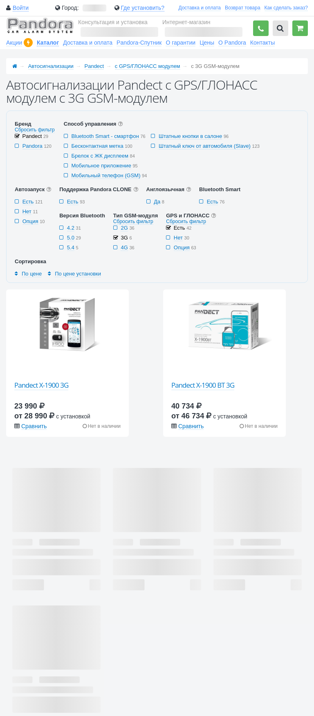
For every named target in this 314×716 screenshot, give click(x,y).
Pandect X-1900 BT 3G (202, 385)
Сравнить (34, 426)
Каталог (48, 42)
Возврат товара (242, 8)
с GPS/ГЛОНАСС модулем (147, 66)
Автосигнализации (51, 66)
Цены (207, 42)
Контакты (262, 42)
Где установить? (142, 8)
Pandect (94, 66)
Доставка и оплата (199, 8)
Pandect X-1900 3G (41, 385)
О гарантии (180, 42)
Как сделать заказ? (286, 8)
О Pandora (232, 42)
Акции (14, 42)
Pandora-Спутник (139, 42)
